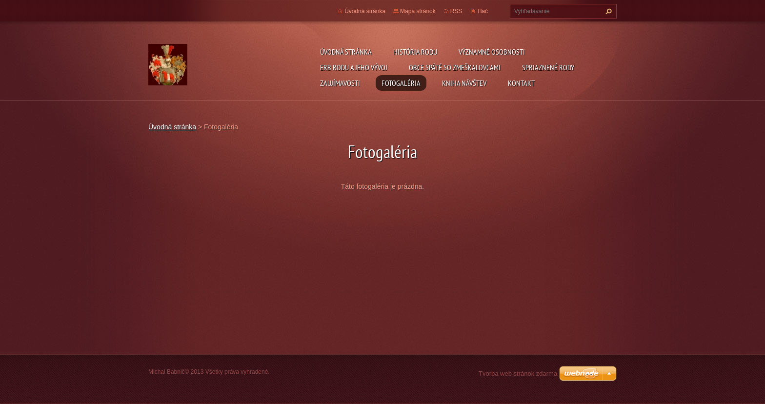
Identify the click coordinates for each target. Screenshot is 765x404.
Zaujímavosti (340, 83)
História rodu (415, 52)
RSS (456, 11)
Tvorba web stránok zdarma (518, 373)
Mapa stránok (418, 11)
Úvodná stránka (346, 52)
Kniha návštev (464, 83)
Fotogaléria (401, 83)
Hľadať (607, 11)
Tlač (482, 11)
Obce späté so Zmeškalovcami (455, 67)
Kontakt (521, 83)
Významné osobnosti (492, 52)
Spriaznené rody (548, 67)
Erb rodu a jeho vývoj (353, 67)
